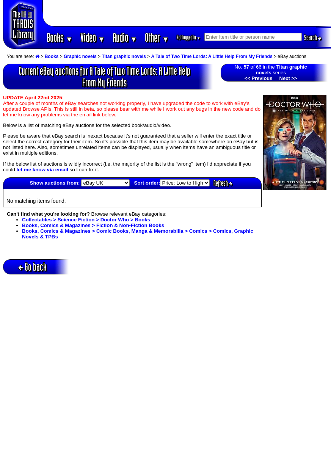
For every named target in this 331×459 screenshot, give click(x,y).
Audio (125, 37)
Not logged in (189, 37)
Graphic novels (80, 56)
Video (92, 37)
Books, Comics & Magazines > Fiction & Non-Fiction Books (93, 225)
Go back (32, 267)
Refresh (222, 183)
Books (60, 37)
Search (313, 37)
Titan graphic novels (124, 56)
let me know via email (42, 169)
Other (157, 37)
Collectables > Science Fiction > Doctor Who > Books (86, 219)
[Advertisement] (187, 13)
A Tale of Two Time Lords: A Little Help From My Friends (212, 56)
